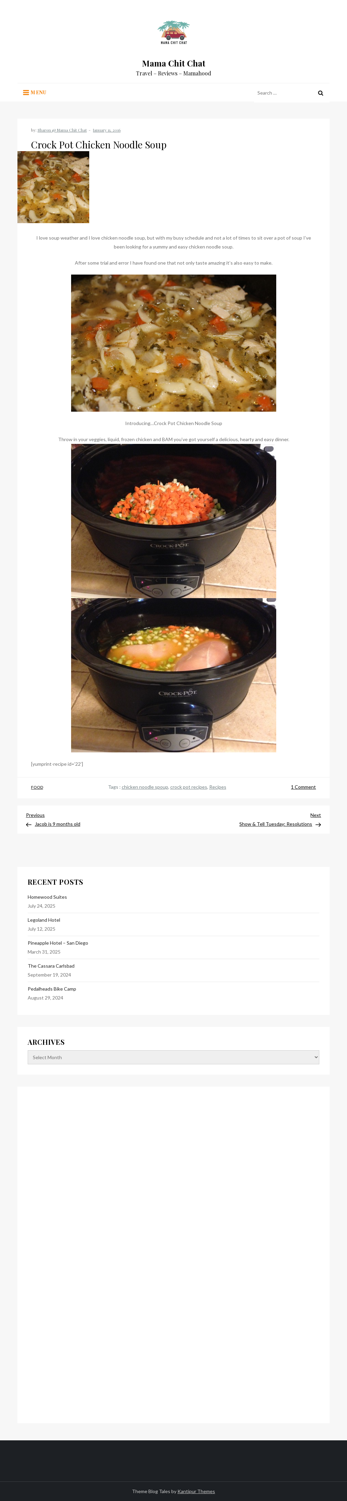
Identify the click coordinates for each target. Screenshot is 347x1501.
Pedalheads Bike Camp (52, 989)
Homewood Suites (47, 897)
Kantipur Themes (196, 1491)
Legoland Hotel (44, 920)
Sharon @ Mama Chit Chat (62, 130)
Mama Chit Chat (173, 63)
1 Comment (303, 787)
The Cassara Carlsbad (51, 966)
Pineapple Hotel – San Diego (58, 943)
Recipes (217, 787)
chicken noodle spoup (145, 787)
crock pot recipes (188, 787)
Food (37, 787)
